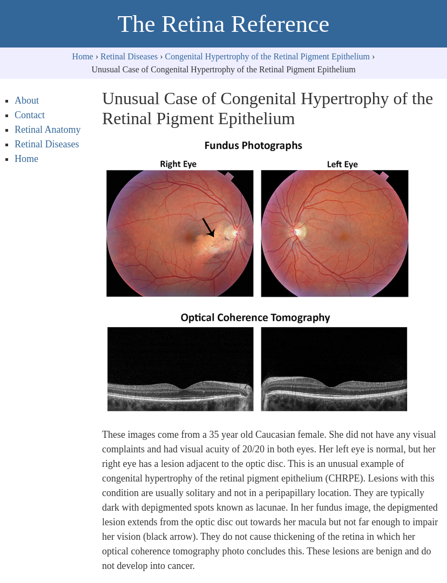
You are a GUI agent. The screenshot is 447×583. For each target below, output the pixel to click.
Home (82, 56)
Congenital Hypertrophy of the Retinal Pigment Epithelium (267, 56)
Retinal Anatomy (47, 129)
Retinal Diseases (129, 56)
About (27, 100)
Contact (30, 115)
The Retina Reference (223, 23)
